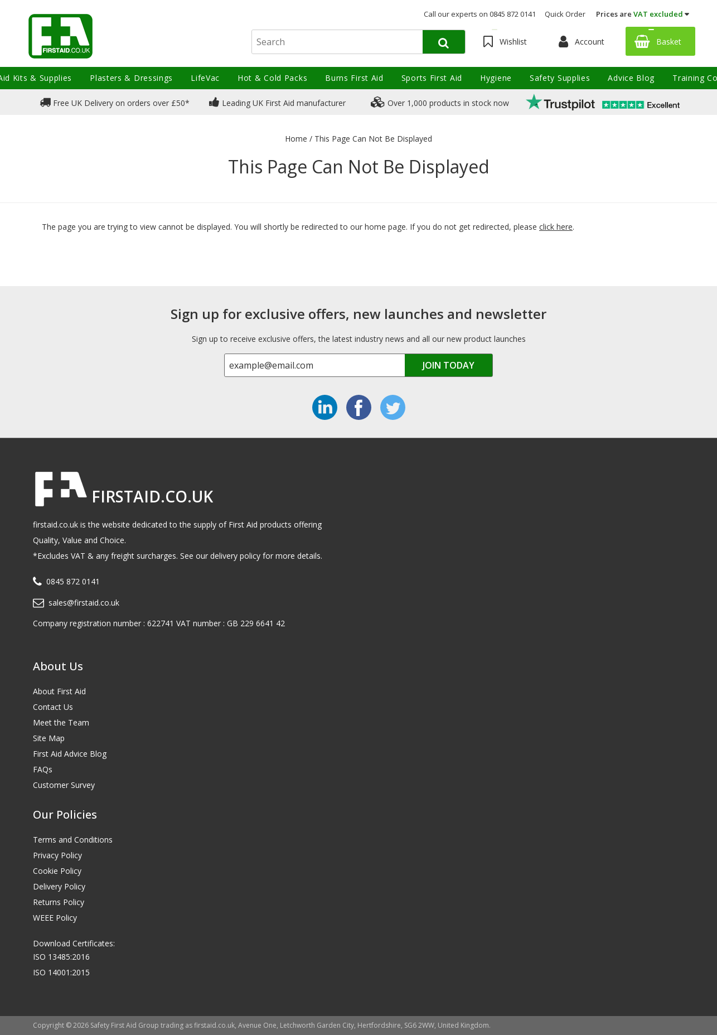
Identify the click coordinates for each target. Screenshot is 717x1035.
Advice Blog (631, 77)
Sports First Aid (431, 77)
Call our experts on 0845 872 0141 (480, 14)
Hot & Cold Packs (272, 77)
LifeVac (205, 77)
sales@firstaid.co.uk (84, 602)
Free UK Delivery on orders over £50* (115, 102)
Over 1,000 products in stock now (440, 102)
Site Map (49, 738)
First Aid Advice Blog (69, 753)
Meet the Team (61, 722)
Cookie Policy (57, 870)
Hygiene (496, 77)
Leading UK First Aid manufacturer (277, 102)
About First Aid (59, 691)
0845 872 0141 (73, 581)
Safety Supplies (560, 77)
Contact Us (53, 707)
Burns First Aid (354, 77)
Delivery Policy (59, 886)
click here (556, 226)
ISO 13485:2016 (61, 956)
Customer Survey (64, 785)
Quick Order (565, 14)
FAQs (42, 769)
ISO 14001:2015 (61, 972)
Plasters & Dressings (131, 77)
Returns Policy (58, 902)
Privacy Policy (57, 855)
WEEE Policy (55, 917)
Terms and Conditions (73, 839)
